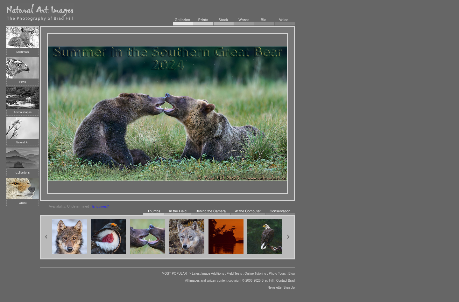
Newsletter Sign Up (281, 287)
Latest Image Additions (208, 273)
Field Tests (234, 273)
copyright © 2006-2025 (244, 280)
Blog (291, 273)
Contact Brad (285, 280)
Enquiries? (100, 206)
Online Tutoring (255, 273)
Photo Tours (277, 273)
